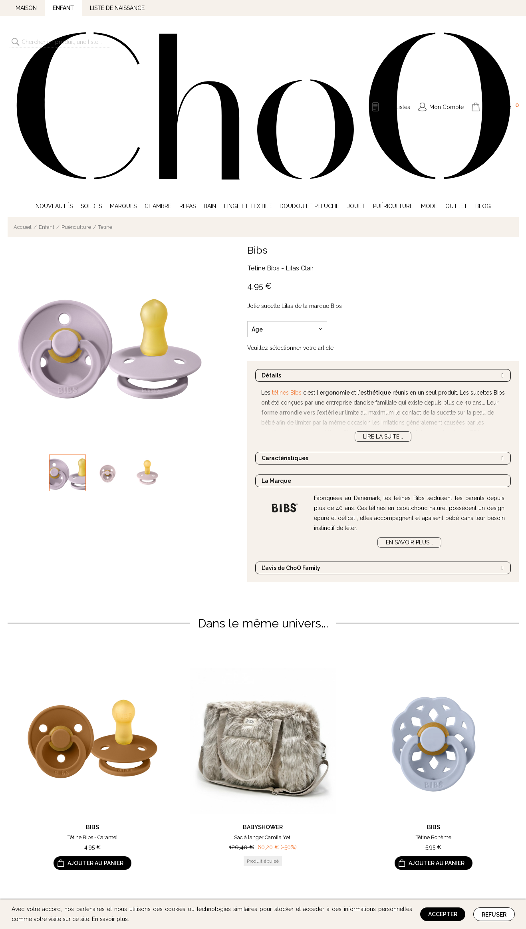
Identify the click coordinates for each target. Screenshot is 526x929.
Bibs (257, 119)
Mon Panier (501, 41)
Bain (210, 75)
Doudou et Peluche (309, 75)
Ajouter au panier (95, 732)
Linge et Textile (248, 75)
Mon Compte (446, 41)
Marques (123, 75)
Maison (26, 8)
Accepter (442, 914)
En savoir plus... (409, 411)
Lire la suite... (383, 305)
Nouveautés (54, 75)
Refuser (494, 914)
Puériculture (393, 75)
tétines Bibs (287, 261)
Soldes (91, 75)
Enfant (63, 8)
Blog (483, 75)
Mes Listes (396, 41)
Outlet (456, 75)
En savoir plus (110, 919)
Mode (429, 75)
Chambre (158, 75)
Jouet (356, 75)
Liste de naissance (117, 8)
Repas (187, 75)
